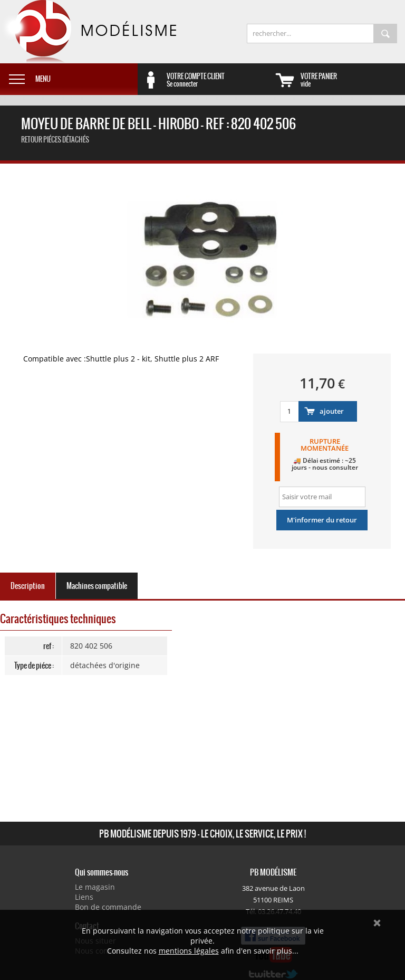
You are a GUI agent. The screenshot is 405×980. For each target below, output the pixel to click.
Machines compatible (96, 586)
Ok (377, 923)
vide (353, 79)
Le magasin (95, 887)
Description (28, 586)
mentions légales (189, 951)
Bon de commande (108, 907)
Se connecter (219, 79)
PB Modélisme (88, 31)
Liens (84, 897)
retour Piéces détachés (55, 140)
